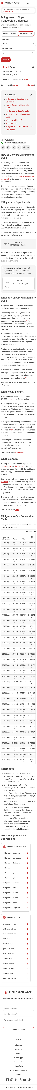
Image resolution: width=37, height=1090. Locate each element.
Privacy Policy (18, 1066)
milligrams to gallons (16, 878)
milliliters (4, 482)
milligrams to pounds (16, 898)
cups (17, 510)
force (12, 430)
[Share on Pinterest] (19, 147)
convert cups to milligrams (23, 85)
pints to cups (16, 939)
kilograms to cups (16, 979)
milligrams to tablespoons (16, 858)
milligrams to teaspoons (16, 853)
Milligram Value (7, 49)
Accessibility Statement (18, 1070)
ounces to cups (16, 964)
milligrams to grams (16, 903)
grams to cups (16, 974)
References (10, 130)
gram (13, 399)
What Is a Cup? (12, 123)
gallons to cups (16, 949)
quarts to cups (16, 944)
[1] (26, 320)
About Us (18, 1045)
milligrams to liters (16, 888)
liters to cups (16, 959)
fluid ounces (19, 466)
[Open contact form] (32, 67)
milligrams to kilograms (16, 908)
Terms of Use (18, 1062)
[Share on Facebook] (8, 147)
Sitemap (18, 1074)
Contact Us (18, 1049)
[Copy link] (3, 147)
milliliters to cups (16, 954)
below (26, 79)
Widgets (18, 1053)
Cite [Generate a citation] (26, 147)
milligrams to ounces (16, 893)
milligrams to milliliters (16, 883)
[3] (23, 484)
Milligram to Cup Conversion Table (19, 127)
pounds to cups (16, 969)
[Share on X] (14, 147)
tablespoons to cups (16, 929)
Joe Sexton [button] (10, 139)
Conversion (10, 9)
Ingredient (5, 39)
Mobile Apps (18, 1058)
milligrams (19, 452)
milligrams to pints (16, 868)
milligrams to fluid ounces (16, 863)
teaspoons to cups (16, 924)
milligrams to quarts (16, 873)
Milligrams (24, 9)
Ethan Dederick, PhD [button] (19, 142)
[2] (26, 377)
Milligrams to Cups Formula (18, 111)
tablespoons (6, 466)
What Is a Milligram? (14, 120)
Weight (17, 9)
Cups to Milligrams (9, 33)
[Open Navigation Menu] (33, 3)
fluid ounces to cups (16, 934)
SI (30, 404)
